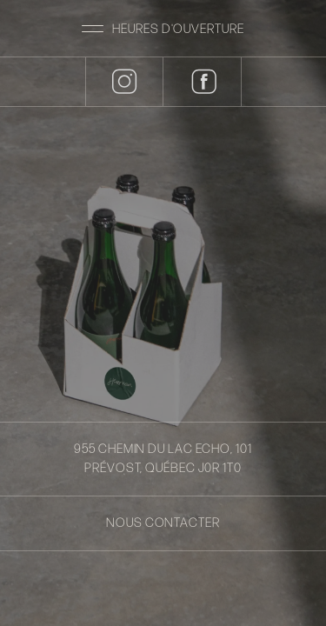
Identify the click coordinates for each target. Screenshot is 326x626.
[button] (163, 28)
